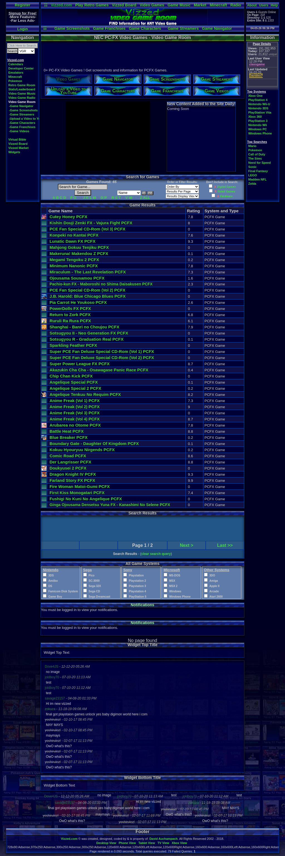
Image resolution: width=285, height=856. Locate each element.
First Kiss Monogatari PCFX (77, 492)
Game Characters (145, 28)
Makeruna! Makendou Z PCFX (79, 253)
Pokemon (15, 81)
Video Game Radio (21, 97)
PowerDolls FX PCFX (70, 308)
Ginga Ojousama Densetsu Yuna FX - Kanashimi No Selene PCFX (110, 504)
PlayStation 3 (257, 120)
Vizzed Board (124, 5)
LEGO (252, 175)
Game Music (179, 5)
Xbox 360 (255, 116)
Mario (252, 146)
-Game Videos (19, 131)
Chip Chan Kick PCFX (71, 376)
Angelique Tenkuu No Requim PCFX (85, 394)
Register (22, 5)
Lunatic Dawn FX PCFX (72, 241)
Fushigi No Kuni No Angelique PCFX (86, 498)
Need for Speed (259, 162)
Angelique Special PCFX (74, 382)
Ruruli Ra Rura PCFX (70, 320)
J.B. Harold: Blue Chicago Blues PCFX (88, 296)
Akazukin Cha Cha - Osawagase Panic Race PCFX (99, 369)
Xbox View (179, 843)
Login (22, 29)
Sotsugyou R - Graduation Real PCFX (87, 339)
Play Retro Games (92, 5)
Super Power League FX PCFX (80, 363)
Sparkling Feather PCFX (73, 345)
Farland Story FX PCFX (72, 480)
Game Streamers (183, 28)
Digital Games (226, 186)
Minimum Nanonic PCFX (74, 265)
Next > (186, 545)
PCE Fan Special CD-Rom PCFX (88, 229)
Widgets (14, 152)
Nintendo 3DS (258, 108)
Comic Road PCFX (68, 455)
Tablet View (146, 843)
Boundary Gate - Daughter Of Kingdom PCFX (94, 443)
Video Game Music (22, 93)
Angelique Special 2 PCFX (75, 388)
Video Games (152, 5)
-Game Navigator (21, 106)
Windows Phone (260, 133)
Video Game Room (22, 102)
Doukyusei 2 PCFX (68, 468)
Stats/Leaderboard (21, 89)
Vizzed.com (61, 5)
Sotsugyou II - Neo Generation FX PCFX (89, 333)
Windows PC (257, 129)
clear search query (156, 554)
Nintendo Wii (257, 125)
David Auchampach (163, 838)
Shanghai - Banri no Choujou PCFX (84, 326)
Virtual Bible (17, 139)
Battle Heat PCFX (67, 431)
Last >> (225, 545)
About (252, 5)
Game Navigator (217, 28)
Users (263, 5)
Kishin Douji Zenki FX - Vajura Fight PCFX (91, 222)
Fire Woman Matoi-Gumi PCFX (80, 486)
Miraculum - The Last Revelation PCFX (88, 272)
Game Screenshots (72, 28)
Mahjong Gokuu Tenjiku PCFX (79, 247)
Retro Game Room (21, 85)
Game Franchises (109, 28)
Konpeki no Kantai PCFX (74, 235)
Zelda (252, 183)
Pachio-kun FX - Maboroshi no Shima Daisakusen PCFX (101, 284)
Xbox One (255, 95)
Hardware (226, 196)
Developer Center (21, 68)
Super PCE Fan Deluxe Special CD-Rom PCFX (102, 351)
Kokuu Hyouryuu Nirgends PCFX (82, 449)
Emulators (15, 72)
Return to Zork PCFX (70, 314)
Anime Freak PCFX (75, 400)
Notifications (142, 605)
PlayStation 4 (257, 100)
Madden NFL (257, 179)
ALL (146, 198)
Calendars (15, 64)
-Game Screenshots (23, 110)
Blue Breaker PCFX (69, 437)
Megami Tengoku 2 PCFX (74, 259)
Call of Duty (256, 154)
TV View (163, 843)
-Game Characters (22, 122)
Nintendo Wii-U (259, 104)
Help (274, 5)
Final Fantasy (258, 171)
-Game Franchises (22, 127)
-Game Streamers (21, 114)
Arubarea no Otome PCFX (75, 425)
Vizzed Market (18, 148)
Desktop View (106, 843)
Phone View (127, 843)
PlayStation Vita (259, 112)
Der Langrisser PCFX (70, 462)
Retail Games (226, 191)
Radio (235, 5)
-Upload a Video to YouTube (29, 118)
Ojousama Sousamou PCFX (77, 278)
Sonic (252, 167)
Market (200, 5)
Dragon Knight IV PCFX (73, 474)
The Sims (255, 158)
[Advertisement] (142, 53)
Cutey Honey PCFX (68, 216)
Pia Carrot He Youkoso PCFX (78, 302)
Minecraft (218, 5)
